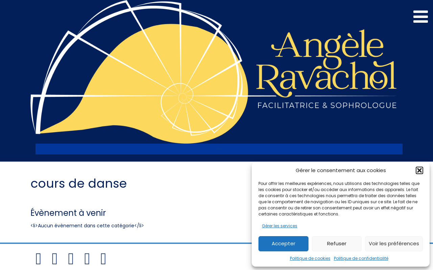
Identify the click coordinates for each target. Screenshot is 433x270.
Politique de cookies (310, 258)
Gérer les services (279, 226)
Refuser (336, 243)
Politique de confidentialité (361, 258)
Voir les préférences (394, 243)
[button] (419, 170)
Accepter (283, 243)
